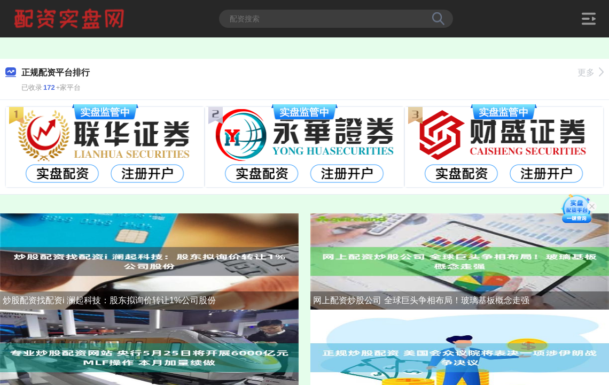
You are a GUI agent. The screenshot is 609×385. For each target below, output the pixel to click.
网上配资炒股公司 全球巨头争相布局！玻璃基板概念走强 (421, 300)
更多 (590, 72)
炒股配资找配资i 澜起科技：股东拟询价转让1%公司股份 (109, 300)
